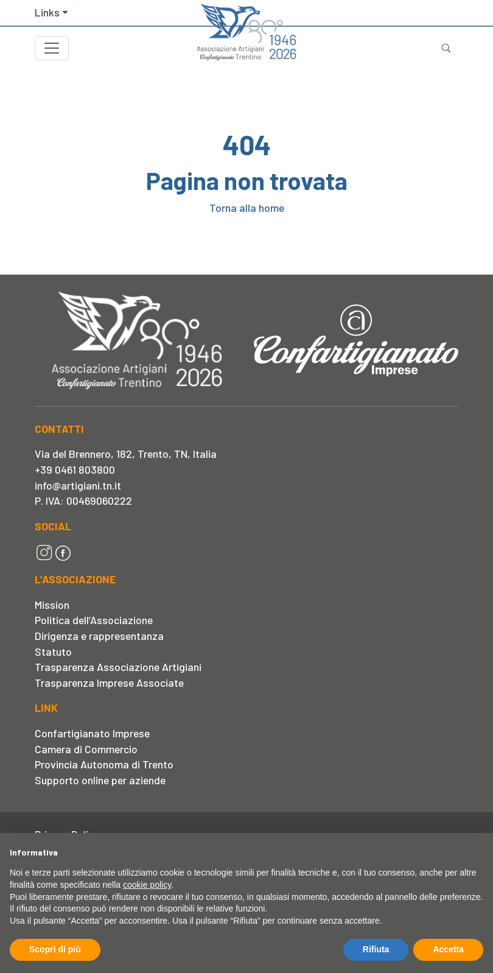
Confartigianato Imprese (92, 733)
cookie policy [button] (147, 885)
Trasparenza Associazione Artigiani (118, 666)
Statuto (53, 651)
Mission (52, 604)
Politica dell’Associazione (94, 620)
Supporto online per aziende (100, 780)
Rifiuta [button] (376, 949)
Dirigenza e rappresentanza (99, 635)
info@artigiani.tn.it (78, 485)
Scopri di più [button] (55, 949)
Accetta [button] (448, 949)
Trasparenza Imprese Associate (109, 682)
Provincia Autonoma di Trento (104, 764)
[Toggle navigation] (52, 48)
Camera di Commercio (86, 749)
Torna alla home (246, 207)
